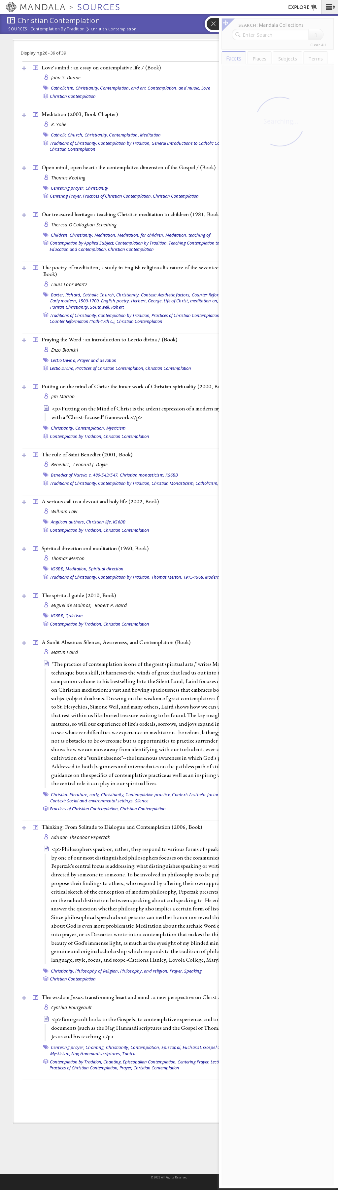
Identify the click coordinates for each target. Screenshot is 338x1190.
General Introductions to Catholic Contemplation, (197, 143)
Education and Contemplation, (78, 249)
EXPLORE (303, 7)
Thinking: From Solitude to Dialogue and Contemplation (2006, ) (122, 826)
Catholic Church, (67, 135)
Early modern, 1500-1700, (75, 301)
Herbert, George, (147, 301)
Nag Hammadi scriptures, (96, 1053)
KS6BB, (58, 569)
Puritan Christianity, (69, 307)
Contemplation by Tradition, (124, 143)
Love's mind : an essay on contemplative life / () (101, 67)
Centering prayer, (67, 188)
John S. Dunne (66, 77)
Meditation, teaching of (187, 235)
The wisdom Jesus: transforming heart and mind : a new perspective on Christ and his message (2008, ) (163, 997)
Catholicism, (63, 88)
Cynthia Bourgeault (71, 1007)
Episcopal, (171, 1047)
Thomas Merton (68, 558)
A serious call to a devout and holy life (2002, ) (100, 501)
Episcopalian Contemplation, (150, 1062)
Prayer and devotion (97, 360)
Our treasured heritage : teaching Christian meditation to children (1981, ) (131, 214)
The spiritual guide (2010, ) (79, 595)
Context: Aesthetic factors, (166, 295)
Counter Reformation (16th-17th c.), (83, 321)
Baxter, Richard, (66, 295)
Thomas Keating (68, 177)
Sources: (18, 29)
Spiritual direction (105, 569)
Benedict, (61, 464)
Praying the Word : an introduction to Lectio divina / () (109, 339)
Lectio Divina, (64, 360)
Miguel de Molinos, (72, 605)
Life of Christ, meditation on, (191, 301)
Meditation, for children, (141, 235)
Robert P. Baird (111, 605)
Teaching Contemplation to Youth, (200, 243)
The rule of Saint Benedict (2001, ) (87, 454)
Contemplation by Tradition (57, 29)
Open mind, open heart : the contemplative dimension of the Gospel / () (129, 167)
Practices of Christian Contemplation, (117, 196)
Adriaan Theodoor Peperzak (80, 837)
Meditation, (105, 235)
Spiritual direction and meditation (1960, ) (95, 548)
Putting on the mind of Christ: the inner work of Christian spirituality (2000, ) (135, 386)
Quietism (74, 616)
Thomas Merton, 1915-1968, (178, 577)
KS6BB (171, 475)
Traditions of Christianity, (73, 143)
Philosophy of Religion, (97, 971)
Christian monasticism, (142, 475)
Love (205, 88)
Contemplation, (124, 135)
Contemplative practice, (148, 794)
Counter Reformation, (212, 295)
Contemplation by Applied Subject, (82, 243)
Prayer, (176, 971)
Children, (60, 235)
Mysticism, (60, 1053)
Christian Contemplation (113, 29)
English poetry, (115, 301)
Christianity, (87, 88)
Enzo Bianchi (64, 350)
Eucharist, (192, 1047)
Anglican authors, (68, 522)
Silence (142, 801)
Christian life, (99, 522)
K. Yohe (59, 124)
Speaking (193, 971)
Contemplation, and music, (174, 88)
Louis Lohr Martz (69, 284)
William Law (64, 511)
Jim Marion (63, 396)
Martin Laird (64, 652)
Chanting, (95, 1047)
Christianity (96, 188)
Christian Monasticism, (173, 483)
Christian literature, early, (75, 794)
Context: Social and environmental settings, (92, 801)
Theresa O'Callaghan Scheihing (84, 224)
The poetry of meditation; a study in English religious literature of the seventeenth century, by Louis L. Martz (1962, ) (173, 271)
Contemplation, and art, (123, 88)
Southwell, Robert (107, 307)
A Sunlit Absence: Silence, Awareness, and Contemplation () (116, 642)
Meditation (150, 135)
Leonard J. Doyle (90, 464)
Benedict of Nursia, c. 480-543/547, (85, 475)
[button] (329, 7)
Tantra (128, 1053)
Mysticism (115, 428)
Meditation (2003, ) (80, 114)
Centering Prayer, (66, 196)
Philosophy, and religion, (144, 971)
